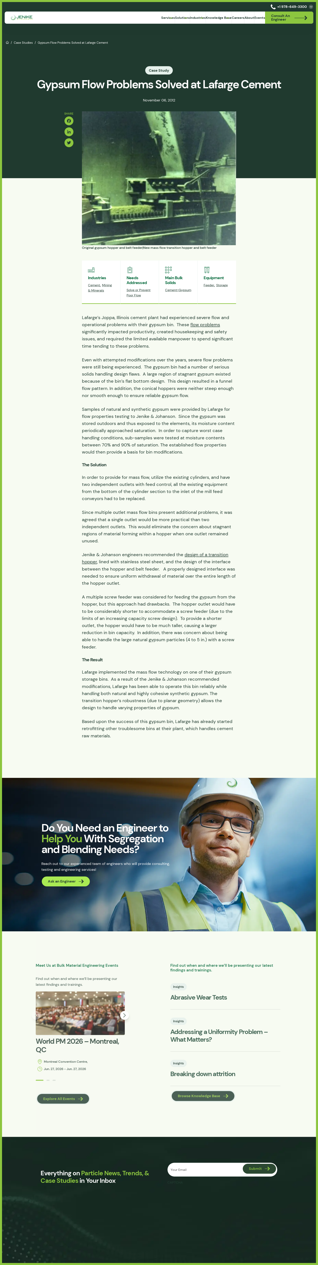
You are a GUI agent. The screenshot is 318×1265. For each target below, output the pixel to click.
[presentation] (199, 1214)
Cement (94, 301)
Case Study (159, 70)
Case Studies (23, 43)
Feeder (209, 301)
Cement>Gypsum (178, 306)
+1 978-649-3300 (288, 7)
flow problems (205, 340)
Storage (222, 301)
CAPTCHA (176, 1202)
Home (7, 42)
